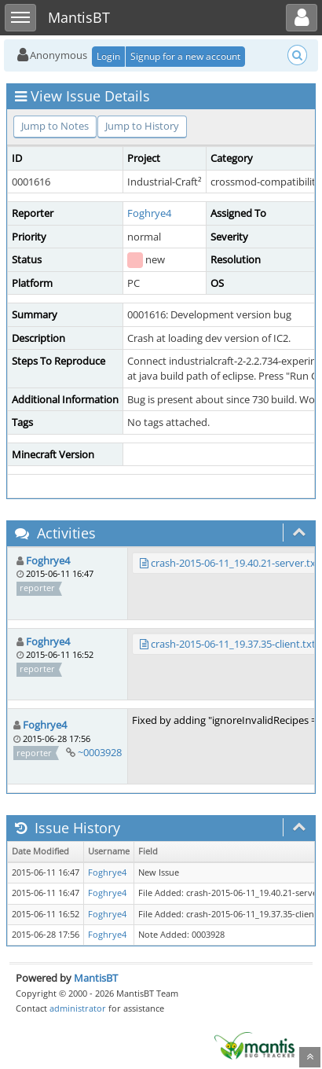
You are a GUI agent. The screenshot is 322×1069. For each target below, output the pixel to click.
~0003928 (100, 752)
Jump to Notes (55, 126)
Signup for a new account (185, 56)
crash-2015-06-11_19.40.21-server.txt (235, 563)
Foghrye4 (149, 213)
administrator (77, 1008)
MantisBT (96, 978)
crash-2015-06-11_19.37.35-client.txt (233, 644)
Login (108, 56)
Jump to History (142, 126)
